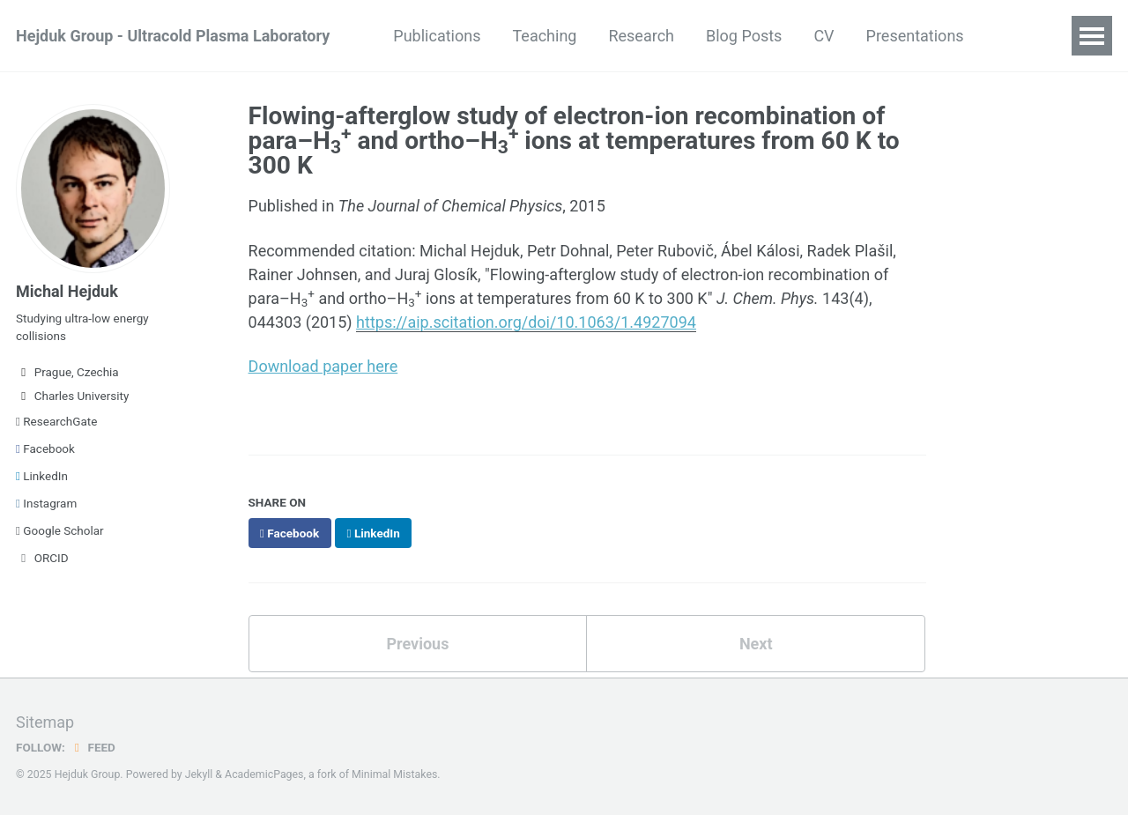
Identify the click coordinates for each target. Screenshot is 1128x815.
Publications (436, 35)
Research (641, 35)
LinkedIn (42, 476)
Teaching (544, 35)
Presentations (915, 35)
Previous (417, 643)
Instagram (46, 503)
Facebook (45, 448)
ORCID (42, 558)
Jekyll (199, 774)
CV (823, 35)
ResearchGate (56, 421)
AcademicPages (264, 774)
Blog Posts (744, 35)
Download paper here (323, 366)
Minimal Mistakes (394, 774)
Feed (92, 747)
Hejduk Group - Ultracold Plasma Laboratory (173, 35)
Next (756, 643)
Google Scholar (60, 530)
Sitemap (45, 722)
